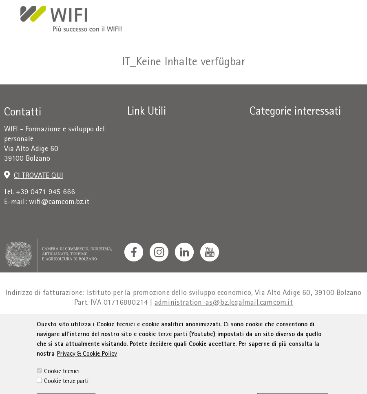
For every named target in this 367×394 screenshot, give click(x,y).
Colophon (80, 326)
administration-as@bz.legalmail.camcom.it (224, 303)
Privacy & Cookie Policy (87, 376)
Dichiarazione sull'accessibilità (247, 326)
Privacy (113, 326)
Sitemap (316, 326)
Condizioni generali (161, 326)
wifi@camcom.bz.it (59, 202)
